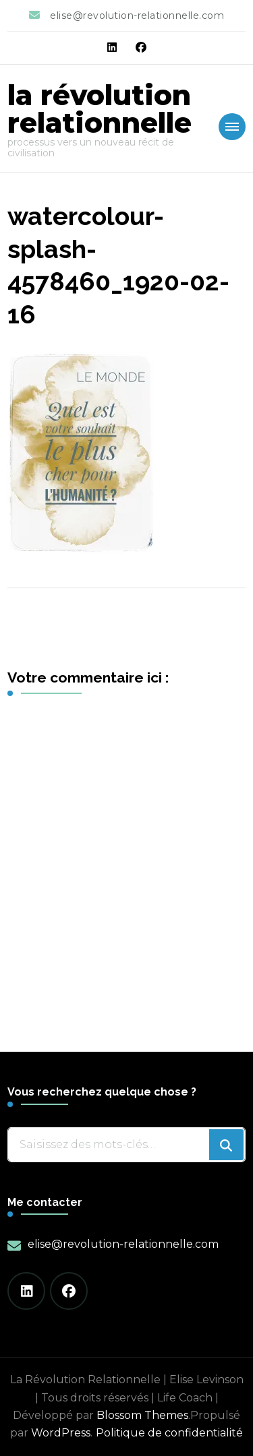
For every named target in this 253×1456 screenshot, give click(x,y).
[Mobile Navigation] (232, 126)
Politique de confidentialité (169, 1432)
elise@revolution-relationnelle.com (123, 1244)
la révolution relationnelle (99, 108)
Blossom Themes (142, 1415)
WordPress (60, 1432)
